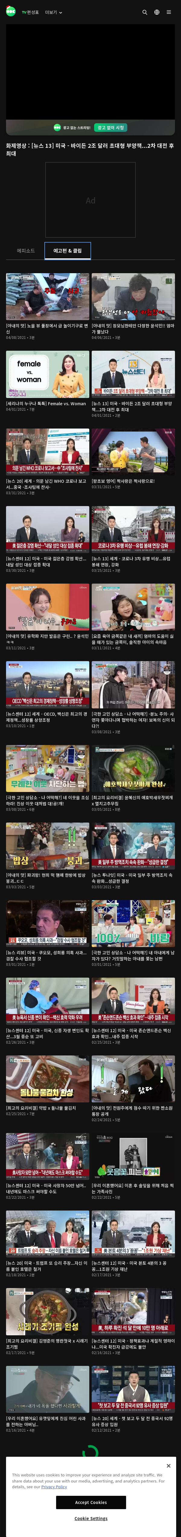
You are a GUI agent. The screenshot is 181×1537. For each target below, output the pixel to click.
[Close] (168, 1465)
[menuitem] (30, 12)
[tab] (26, 250)
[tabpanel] (90, 864)
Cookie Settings (91, 1518)
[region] (91, 1497)
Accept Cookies (91, 1502)
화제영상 (17, 145)
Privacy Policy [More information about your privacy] (54, 1486)
